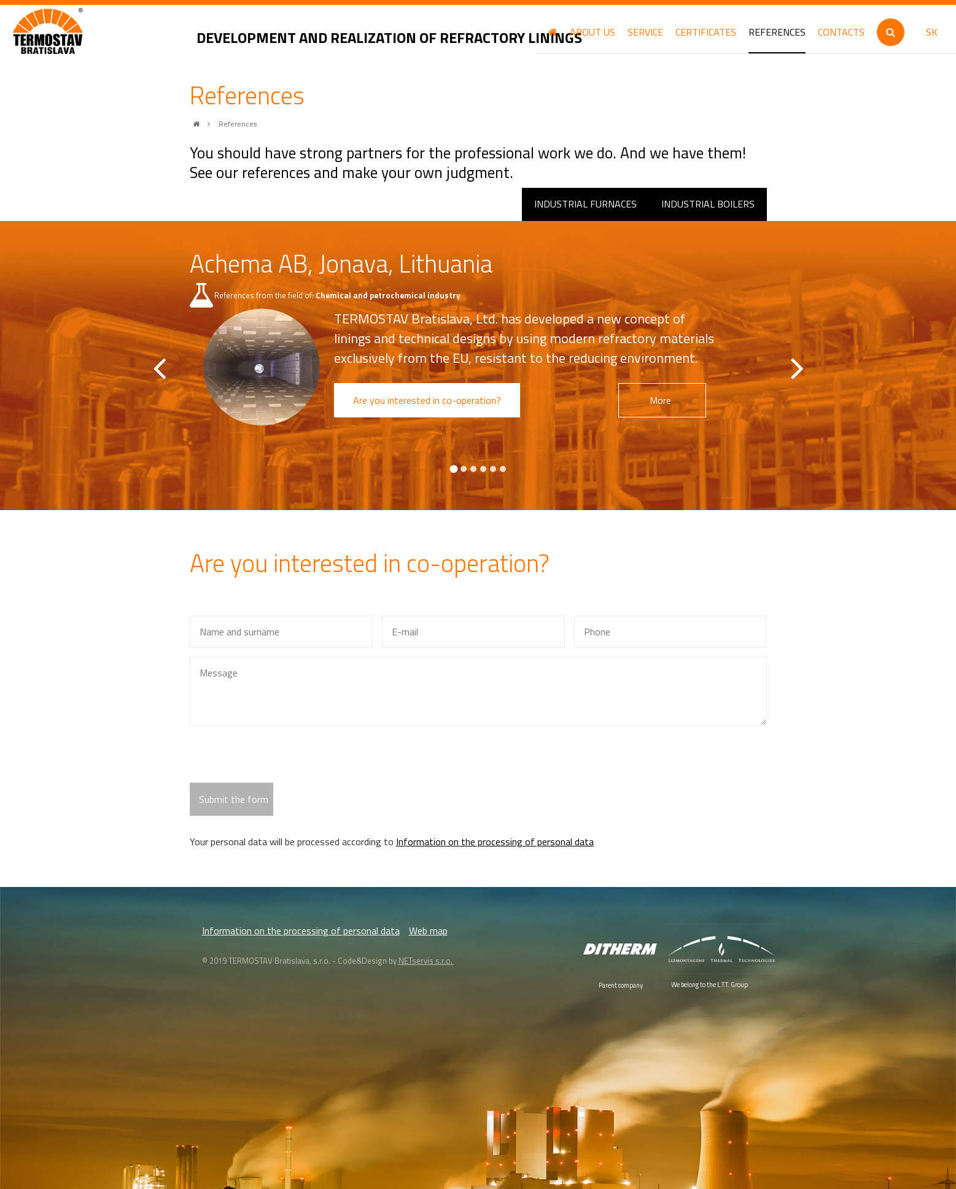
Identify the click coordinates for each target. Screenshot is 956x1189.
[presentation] (283, 759)
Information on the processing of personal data (495, 841)
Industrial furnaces (585, 203)
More (668, 400)
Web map (428, 930)
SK (932, 32)
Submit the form (233, 799)
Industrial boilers (708, 203)
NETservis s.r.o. (426, 961)
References (238, 124)
